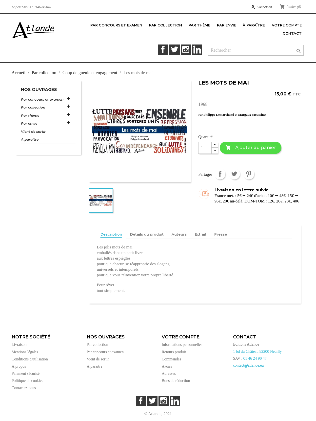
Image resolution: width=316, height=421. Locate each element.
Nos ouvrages (39, 89)
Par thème (30, 115)
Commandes (171, 359)
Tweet (234, 173)
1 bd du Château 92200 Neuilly (257, 351)
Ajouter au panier (250, 148)
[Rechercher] (256, 50)
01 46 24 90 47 (255, 358)
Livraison (19, 344)
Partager (219, 173)
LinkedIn (197, 49)
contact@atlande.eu (248, 365)
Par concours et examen (42, 99)
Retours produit (174, 352)
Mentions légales (25, 352)
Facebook (163, 49)
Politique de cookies (27, 380)
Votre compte (180, 337)
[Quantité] (205, 148)
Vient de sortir (33, 131)
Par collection (33, 107)
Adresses (169, 373)
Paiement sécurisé (26, 373)
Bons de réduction (176, 380)
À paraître (30, 139)
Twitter (174, 49)
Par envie (29, 123)
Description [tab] (111, 234)
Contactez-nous (24, 388)
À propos (19, 366)
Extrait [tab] (200, 234)
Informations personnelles (182, 344)
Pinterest (248, 173)
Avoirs (167, 366)
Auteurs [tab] (179, 234)
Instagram (186, 49)
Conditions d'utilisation (30, 359)
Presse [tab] (220, 234)
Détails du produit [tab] (147, 234)
